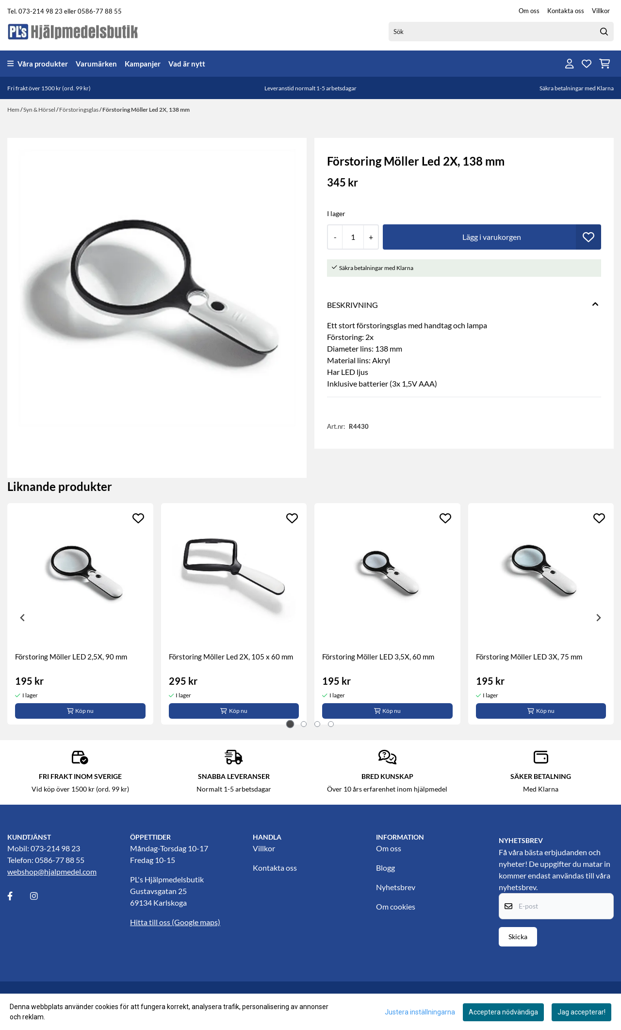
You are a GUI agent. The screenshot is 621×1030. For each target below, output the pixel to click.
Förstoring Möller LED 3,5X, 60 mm (378, 656)
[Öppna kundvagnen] (604, 63)
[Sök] (501, 31)
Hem (13, 109)
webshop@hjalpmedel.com (52, 871)
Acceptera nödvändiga (503, 1012)
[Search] (604, 31)
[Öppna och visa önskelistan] (586, 63)
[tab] (290, 724)
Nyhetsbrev (395, 887)
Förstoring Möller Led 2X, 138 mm (146, 109)
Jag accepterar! (581, 1012)
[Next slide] (598, 617)
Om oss (529, 11)
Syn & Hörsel (39, 109)
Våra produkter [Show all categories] (37, 63)
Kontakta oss (565, 11)
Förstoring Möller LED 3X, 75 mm (529, 656)
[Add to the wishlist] (138, 518)
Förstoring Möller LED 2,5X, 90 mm (71, 656)
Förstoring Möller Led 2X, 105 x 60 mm (231, 656)
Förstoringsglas (79, 109)
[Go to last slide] (23, 617)
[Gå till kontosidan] (569, 63)
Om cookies (395, 906)
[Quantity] (352, 237)
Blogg (385, 867)
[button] (588, 237)
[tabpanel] (80, 614)
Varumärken (96, 63)
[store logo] (73, 31)
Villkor (601, 11)
